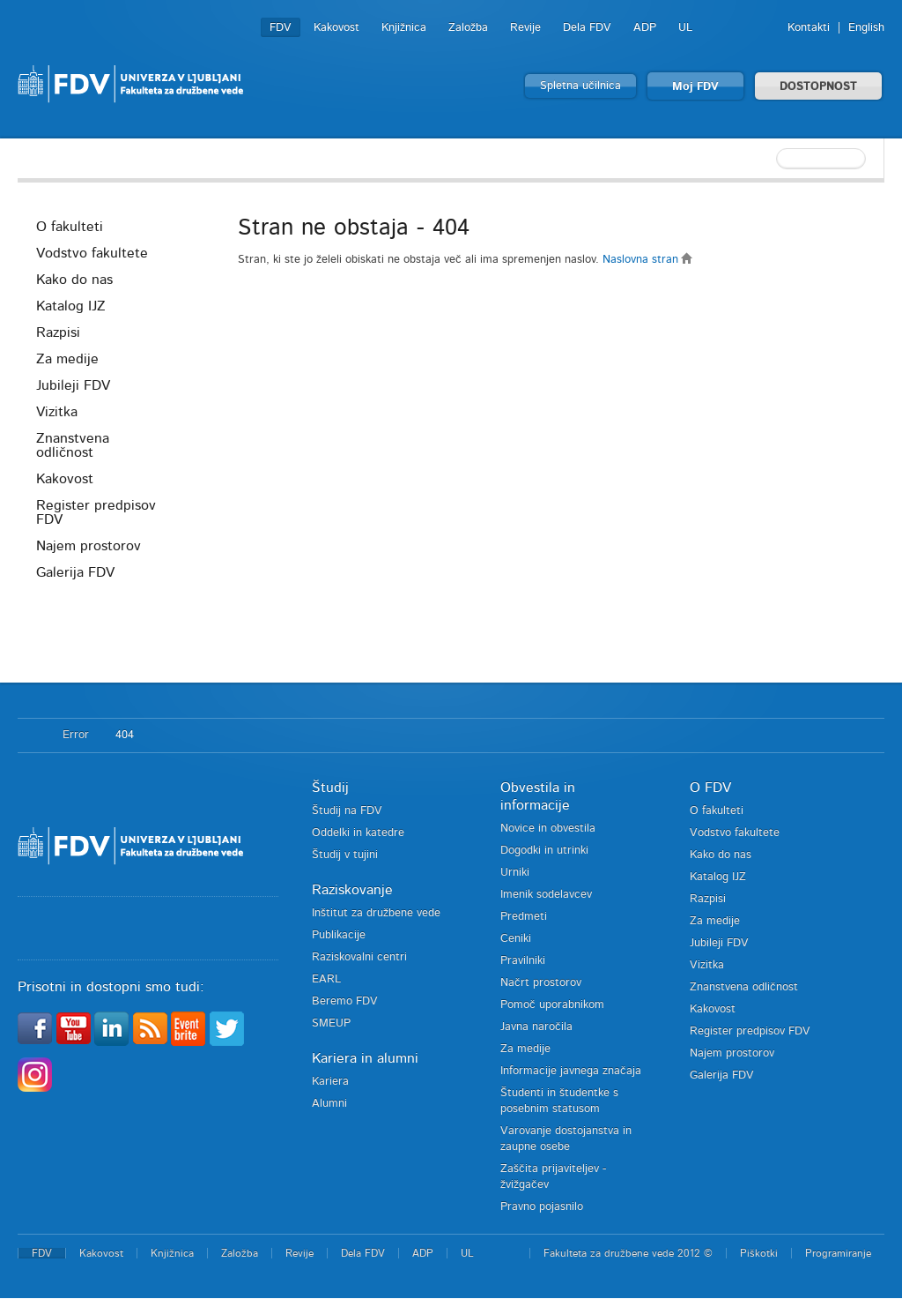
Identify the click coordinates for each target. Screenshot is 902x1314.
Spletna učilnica (580, 86)
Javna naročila (536, 1027)
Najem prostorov (88, 546)
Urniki (514, 872)
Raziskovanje (352, 890)
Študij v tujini (345, 855)
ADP (644, 28)
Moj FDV (695, 87)
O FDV (710, 787)
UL (685, 28)
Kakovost (336, 28)
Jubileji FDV (73, 385)
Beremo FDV (345, 1001)
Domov (31, 735)
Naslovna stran (648, 259)
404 (124, 735)
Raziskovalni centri (359, 957)
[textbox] (770, 158)
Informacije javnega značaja (570, 1071)
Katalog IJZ (71, 306)
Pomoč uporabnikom (552, 1005)
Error (76, 735)
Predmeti (523, 916)
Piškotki (759, 1253)
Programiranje (838, 1253)
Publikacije (339, 935)
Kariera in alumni (365, 1058)
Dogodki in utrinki (544, 850)
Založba (468, 28)
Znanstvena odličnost (72, 445)
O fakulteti (69, 227)
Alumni (329, 1103)
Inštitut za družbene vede (376, 913)
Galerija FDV (75, 572)
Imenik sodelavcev (546, 894)
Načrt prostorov (540, 983)
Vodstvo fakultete (92, 253)
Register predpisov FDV (96, 512)
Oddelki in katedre (358, 833)
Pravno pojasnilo (541, 1207)
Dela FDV (587, 28)
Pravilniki (522, 961)
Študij (330, 787)
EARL (326, 979)
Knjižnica (403, 28)
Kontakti (808, 28)
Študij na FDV (347, 811)
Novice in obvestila (547, 828)
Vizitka (57, 412)
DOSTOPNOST (818, 87)
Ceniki (515, 938)
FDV (281, 28)
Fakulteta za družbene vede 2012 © (628, 1253)
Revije (525, 28)
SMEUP (331, 1023)
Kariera (330, 1081)
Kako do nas (74, 280)
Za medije (67, 359)
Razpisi (58, 332)
